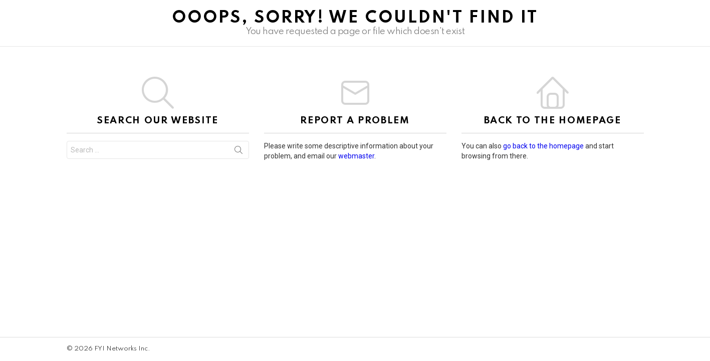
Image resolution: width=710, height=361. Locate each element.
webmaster (356, 156)
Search (238, 152)
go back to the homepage (543, 146)
